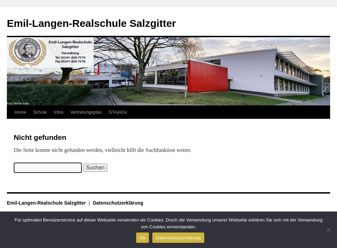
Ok (142, 237)
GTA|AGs (118, 112)
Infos (58, 112)
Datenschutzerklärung (118, 203)
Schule (40, 112)
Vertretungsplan (86, 112)
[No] (328, 229)
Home (20, 112)
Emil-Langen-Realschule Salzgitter (91, 23)
